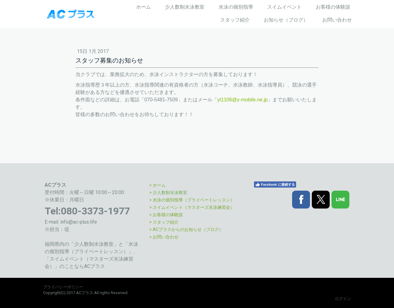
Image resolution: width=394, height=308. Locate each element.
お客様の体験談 (333, 7)
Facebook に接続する (275, 184)
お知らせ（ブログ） (286, 20)
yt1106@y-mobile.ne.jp (242, 99)
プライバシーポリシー (63, 287)
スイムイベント (284, 7)
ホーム (143, 7)
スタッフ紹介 (235, 20)
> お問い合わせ (164, 236)
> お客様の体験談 (166, 214)
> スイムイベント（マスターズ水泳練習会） (192, 207)
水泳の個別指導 (236, 7)
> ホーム (157, 185)
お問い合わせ (337, 20)
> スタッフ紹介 (164, 222)
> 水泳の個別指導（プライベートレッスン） (192, 199)
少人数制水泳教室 (184, 7)
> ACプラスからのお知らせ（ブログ (184, 229)
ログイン (343, 298)
